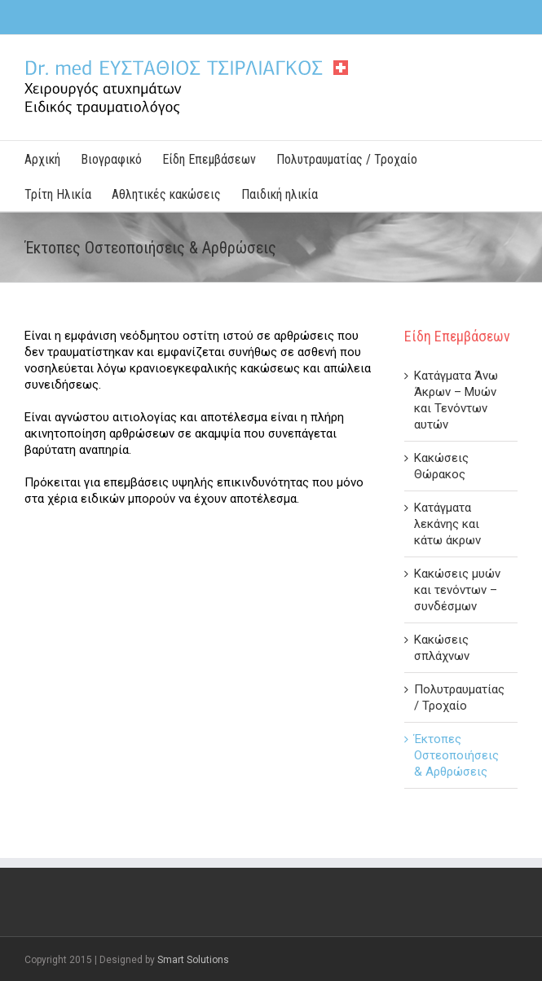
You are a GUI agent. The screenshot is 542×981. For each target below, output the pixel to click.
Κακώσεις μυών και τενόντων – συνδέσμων (457, 590)
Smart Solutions (193, 960)
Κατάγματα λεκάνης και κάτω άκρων (447, 524)
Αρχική (42, 159)
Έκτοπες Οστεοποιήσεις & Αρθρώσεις (456, 755)
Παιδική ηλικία (279, 194)
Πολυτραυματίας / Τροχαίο (346, 159)
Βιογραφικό (111, 159)
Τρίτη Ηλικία (57, 194)
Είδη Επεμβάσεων (209, 159)
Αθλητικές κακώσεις (166, 194)
